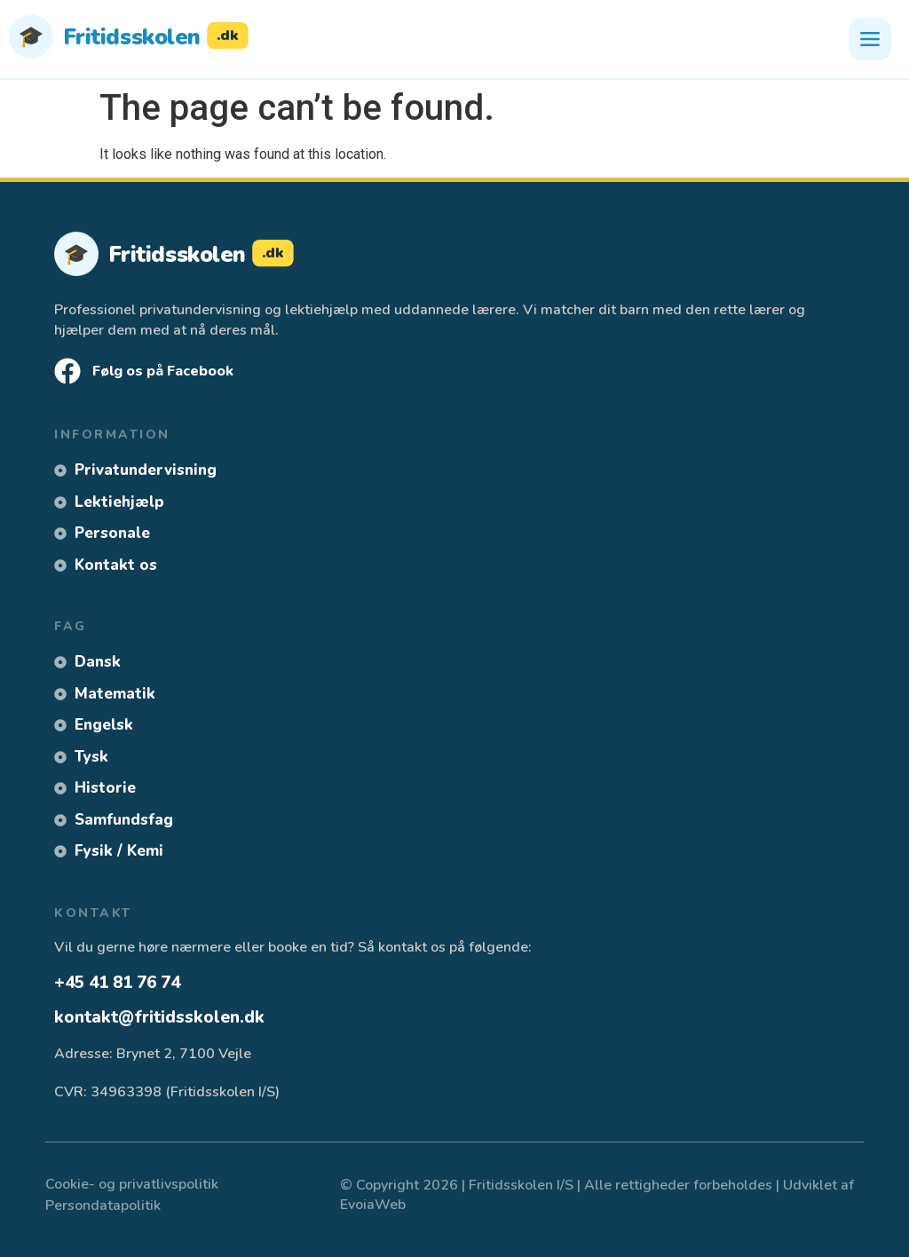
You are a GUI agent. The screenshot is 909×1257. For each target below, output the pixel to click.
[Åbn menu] (870, 39)
